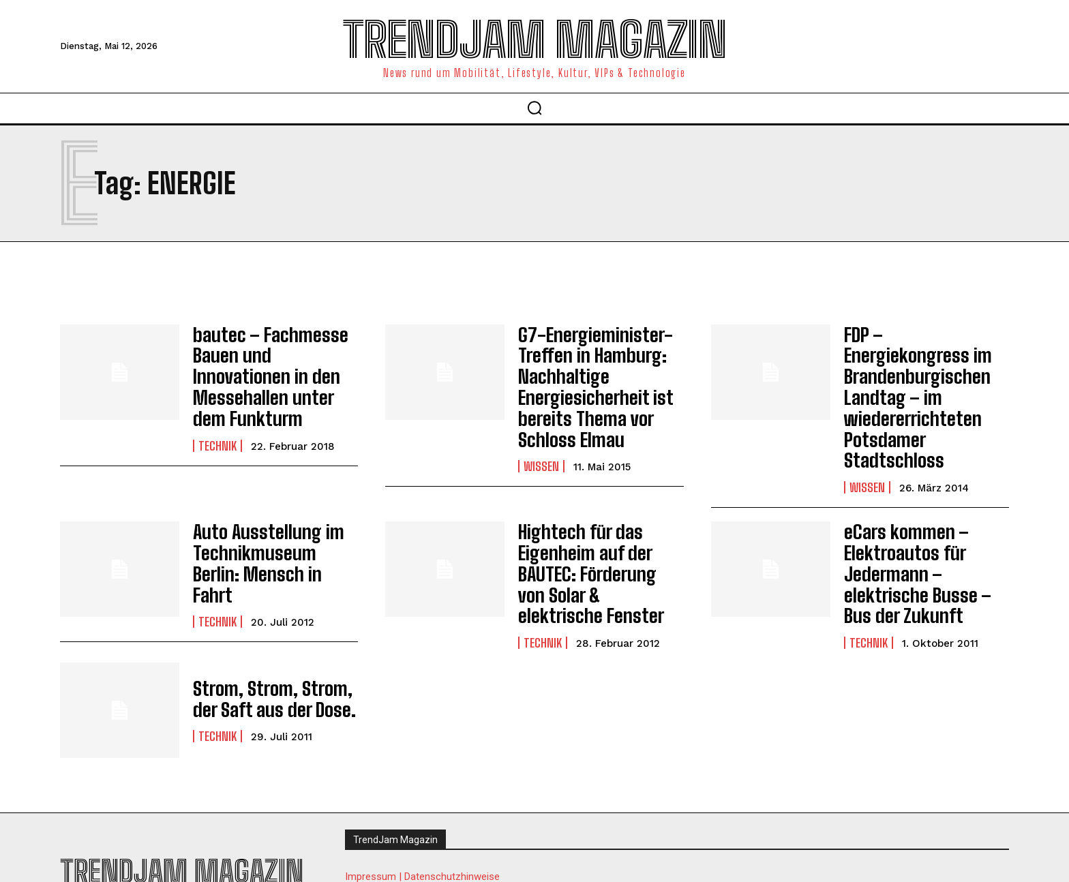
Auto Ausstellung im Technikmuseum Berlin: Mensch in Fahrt (268, 519)
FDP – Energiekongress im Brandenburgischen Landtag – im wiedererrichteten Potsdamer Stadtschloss (926, 369)
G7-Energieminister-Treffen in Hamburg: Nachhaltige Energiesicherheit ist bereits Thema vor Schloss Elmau (584, 378)
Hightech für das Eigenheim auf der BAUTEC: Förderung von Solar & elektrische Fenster (591, 527)
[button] (534, 107)
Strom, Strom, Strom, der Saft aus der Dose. (275, 644)
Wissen (541, 448)
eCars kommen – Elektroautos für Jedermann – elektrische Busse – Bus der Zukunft (924, 519)
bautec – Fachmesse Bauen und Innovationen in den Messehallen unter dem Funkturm (274, 360)
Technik (217, 413)
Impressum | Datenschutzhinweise (422, 824)
